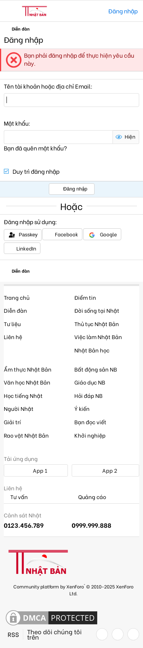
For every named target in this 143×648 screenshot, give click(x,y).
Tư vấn (16, 497)
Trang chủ (16, 297)
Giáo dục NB (89, 382)
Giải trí (12, 422)
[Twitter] (118, 634)
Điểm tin (85, 297)
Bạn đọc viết (90, 422)
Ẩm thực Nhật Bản (27, 369)
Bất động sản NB (95, 369)
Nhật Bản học (91, 350)
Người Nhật (19, 408)
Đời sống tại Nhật (96, 310)
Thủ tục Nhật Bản (96, 324)
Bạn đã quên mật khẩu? (35, 148)
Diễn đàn (15, 310)
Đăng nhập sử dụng (29, 221)
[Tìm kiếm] (97, 11)
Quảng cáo (89, 497)
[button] (10, 11)
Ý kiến (82, 408)
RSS (13, 634)
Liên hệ (13, 337)
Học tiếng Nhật (23, 395)
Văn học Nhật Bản (27, 382)
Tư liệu (12, 324)
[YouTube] (133, 634)
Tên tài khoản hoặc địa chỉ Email (47, 86)
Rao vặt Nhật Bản (26, 435)
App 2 (105, 470)
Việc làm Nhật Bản (98, 337)
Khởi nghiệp (90, 435)
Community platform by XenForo (73, 589)
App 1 (35, 470)
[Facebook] (102, 634)
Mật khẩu (16, 123)
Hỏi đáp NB (88, 395)
